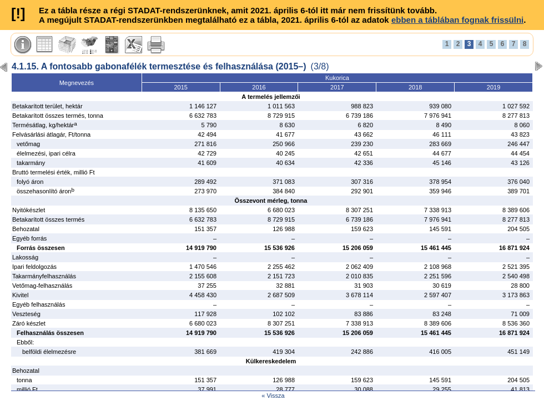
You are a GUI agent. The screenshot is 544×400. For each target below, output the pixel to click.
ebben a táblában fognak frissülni (457, 19)
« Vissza (272, 395)
